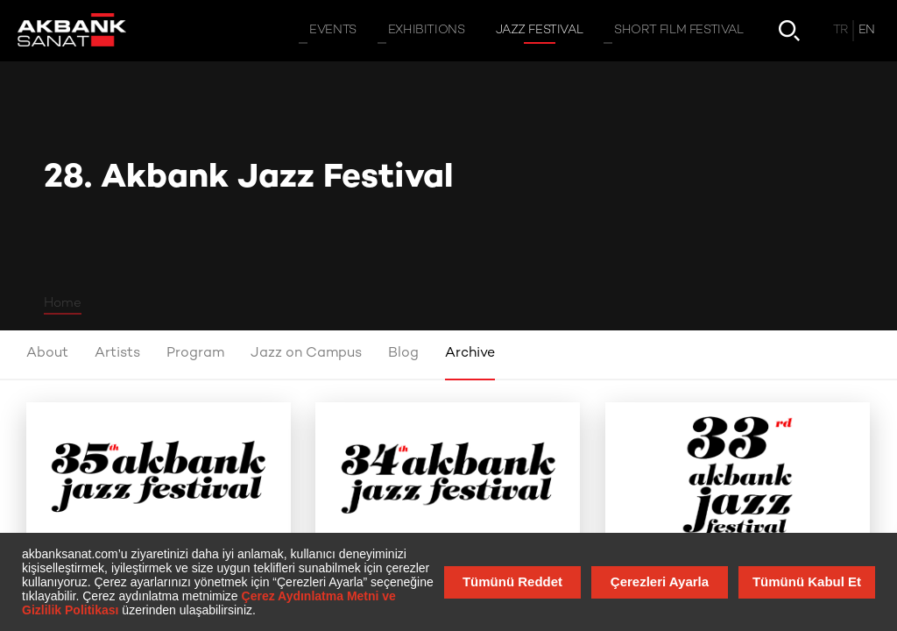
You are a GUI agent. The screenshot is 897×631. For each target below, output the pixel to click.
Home (62, 303)
